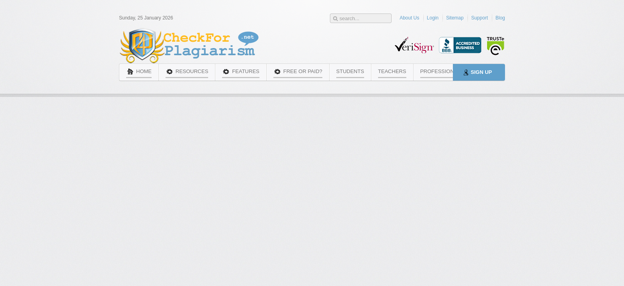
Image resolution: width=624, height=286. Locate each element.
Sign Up (481, 72)
